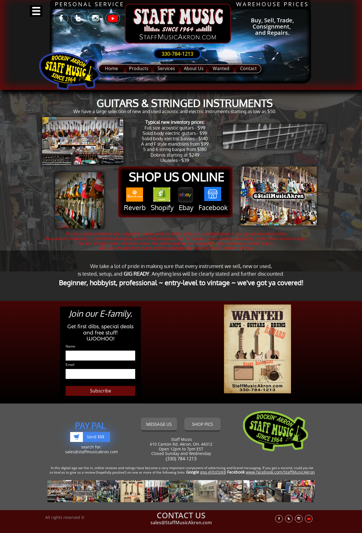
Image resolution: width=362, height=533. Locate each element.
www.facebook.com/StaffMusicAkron (280, 472)
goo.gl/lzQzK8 (213, 472)
